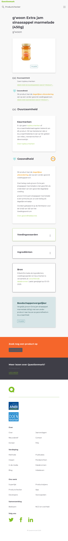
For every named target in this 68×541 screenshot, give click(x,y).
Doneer (12, 443)
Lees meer (13, 373)
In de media (13, 465)
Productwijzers (41, 484)
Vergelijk (34, 66)
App (37, 490)
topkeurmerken (33, 126)
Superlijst (12, 484)
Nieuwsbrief (13, 438)
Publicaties (39, 455)
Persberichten (41, 460)
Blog (10, 470)
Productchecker (11, 7)
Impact (11, 460)
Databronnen (40, 465)
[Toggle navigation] (64, 7)
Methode (12, 455)
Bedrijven (12, 507)
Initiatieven (39, 470)
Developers (13, 495)
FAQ (37, 443)
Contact (38, 438)
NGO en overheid (42, 507)
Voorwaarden (40, 495)
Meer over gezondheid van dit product (32, 100)
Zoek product (15, 350)
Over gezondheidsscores (27, 216)
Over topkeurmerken (26, 144)
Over (11, 433)
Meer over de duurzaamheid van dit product (34, 85)
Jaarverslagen (41, 433)
